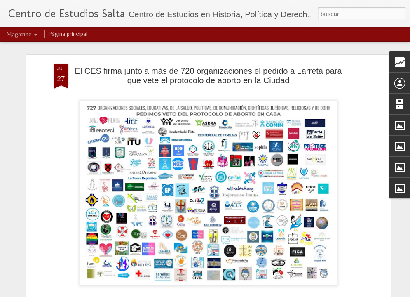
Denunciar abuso (264, 292)
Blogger (237, 292)
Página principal (67, 34)
